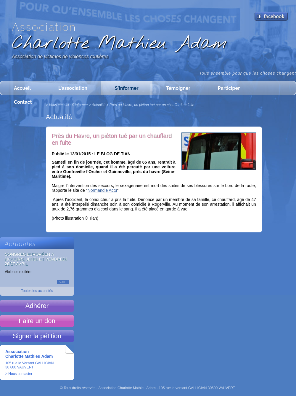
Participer (229, 88)
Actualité (98, 105)
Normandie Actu (102, 190)
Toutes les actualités (37, 291)
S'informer (127, 88)
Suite (63, 282)
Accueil (22, 88)
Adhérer (37, 305)
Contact (23, 102)
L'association (72, 88)
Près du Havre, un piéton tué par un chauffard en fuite (152, 105)
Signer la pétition (37, 336)
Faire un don (37, 321)
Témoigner (178, 88)
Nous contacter (20, 374)
